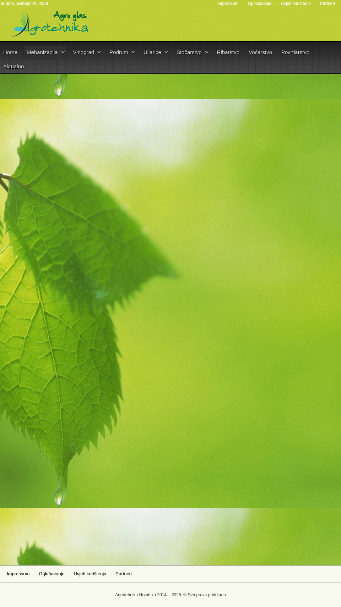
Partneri (327, 3)
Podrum (118, 52)
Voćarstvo (260, 52)
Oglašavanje (260, 3)
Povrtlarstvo (295, 52)
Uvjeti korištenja (296, 3)
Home (10, 52)
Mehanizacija (42, 52)
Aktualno (13, 66)
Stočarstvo (189, 52)
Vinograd (83, 52)
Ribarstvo (228, 52)
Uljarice (152, 52)
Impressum (227, 3)
